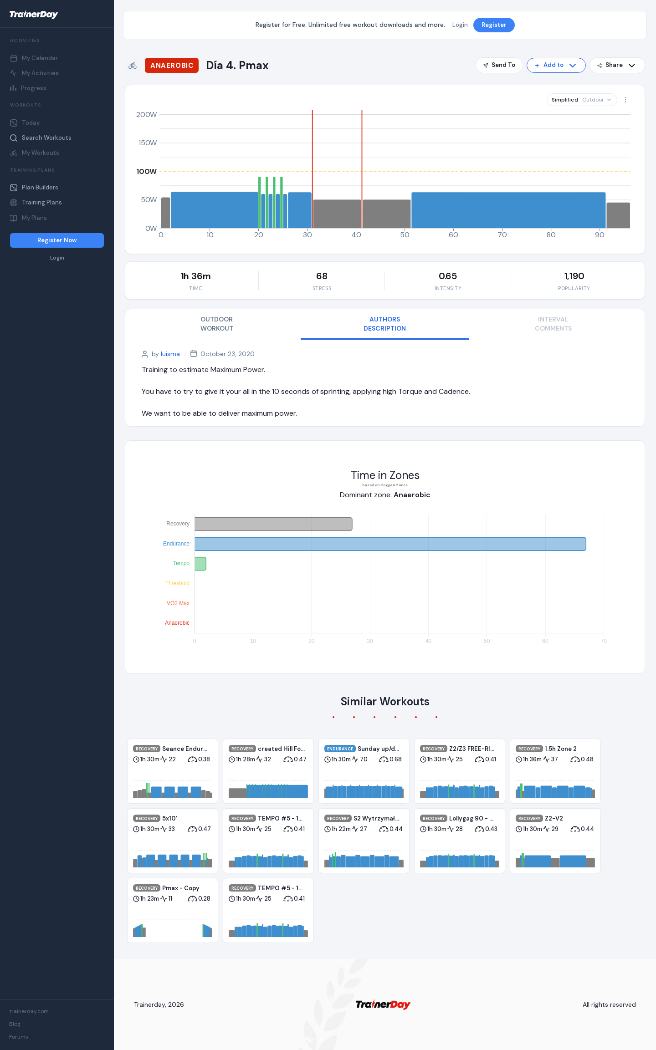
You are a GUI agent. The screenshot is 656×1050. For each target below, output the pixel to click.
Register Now (57, 240)
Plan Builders (34, 187)
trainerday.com (29, 1011)
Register (494, 25)
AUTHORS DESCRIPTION (385, 323)
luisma (170, 354)
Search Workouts (41, 138)
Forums (18, 1036)
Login (57, 258)
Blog (14, 1024)
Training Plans (36, 202)
